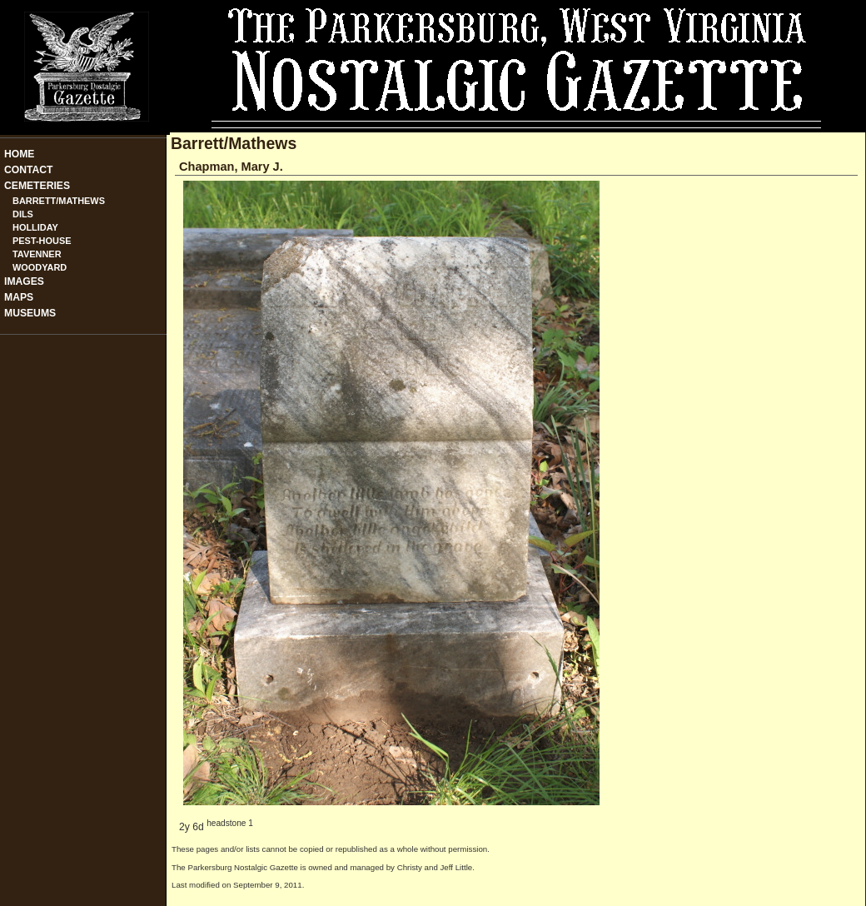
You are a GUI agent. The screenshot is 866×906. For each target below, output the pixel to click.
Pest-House (42, 241)
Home (19, 154)
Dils (22, 214)
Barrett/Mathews (58, 201)
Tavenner (37, 254)
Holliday (35, 227)
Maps (18, 297)
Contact (28, 170)
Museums (30, 313)
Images (24, 281)
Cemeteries (37, 186)
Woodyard (39, 267)
